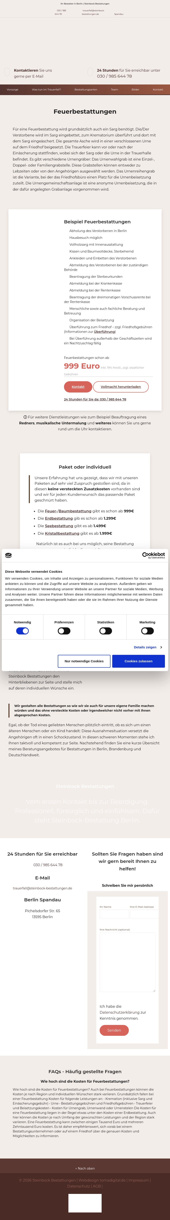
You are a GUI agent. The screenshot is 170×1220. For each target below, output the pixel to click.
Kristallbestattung (62, 533)
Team (114, 89)
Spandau (118, 12)
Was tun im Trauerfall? (46, 89)
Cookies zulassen (139, 661)
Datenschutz (78, 1186)
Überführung (104, 332)
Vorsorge (12, 89)
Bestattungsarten (86, 89)
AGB (97, 1186)
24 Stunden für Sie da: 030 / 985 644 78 (95, 399)
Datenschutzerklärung (119, 1012)
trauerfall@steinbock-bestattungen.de (90, 12)
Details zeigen (145, 647)
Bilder (135, 89)
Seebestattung (59, 526)
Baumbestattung (75, 511)
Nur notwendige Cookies (84, 661)
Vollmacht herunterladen (121, 387)
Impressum (138, 1180)
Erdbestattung (59, 518)
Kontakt (158, 89)
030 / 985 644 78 (58, 12)
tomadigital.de (113, 1180)
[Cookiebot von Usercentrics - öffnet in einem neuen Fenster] (145, 555)
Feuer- (51, 511)
